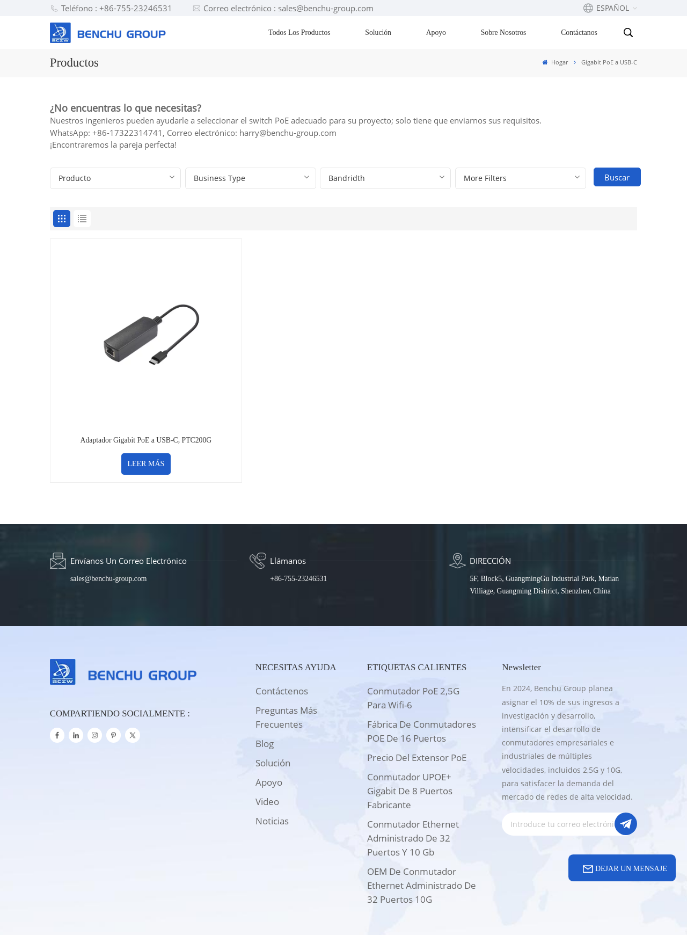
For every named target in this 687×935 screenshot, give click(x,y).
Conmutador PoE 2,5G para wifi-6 (413, 646)
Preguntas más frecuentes (286, 666)
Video (267, 750)
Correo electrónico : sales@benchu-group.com (283, 8)
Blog (264, 692)
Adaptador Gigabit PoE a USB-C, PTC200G (120, 389)
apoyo (268, 730)
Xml (381, 913)
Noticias (272, 769)
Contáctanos (580, 32)
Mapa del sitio (339, 913)
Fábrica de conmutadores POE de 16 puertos (421, 679)
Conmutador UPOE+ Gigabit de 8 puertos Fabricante (409, 739)
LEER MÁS (119, 412)
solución (272, 711)
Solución (380, 32)
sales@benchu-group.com (108, 527)
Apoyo (437, 32)
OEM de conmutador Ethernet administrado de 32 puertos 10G (421, 834)
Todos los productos (300, 32)
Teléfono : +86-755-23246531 (111, 8)
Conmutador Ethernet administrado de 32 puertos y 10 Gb (413, 786)
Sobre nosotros (505, 32)
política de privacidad (436, 913)
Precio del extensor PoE (416, 706)
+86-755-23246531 (298, 527)
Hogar (555, 62)
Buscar (617, 177)
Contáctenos (281, 639)
